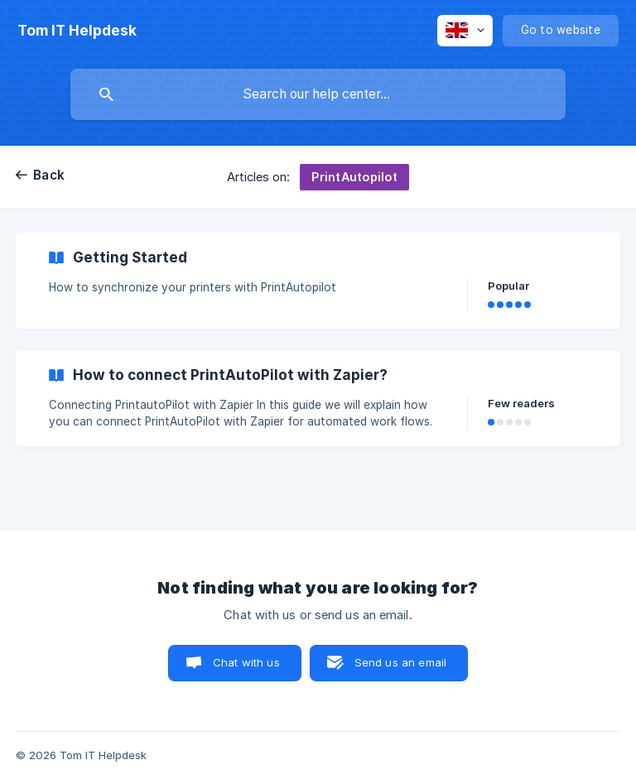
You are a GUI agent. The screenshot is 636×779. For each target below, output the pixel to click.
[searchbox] (318, 94)
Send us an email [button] (400, 662)
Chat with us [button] (246, 662)
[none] (77, 30)
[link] (318, 281)
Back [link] (49, 175)
